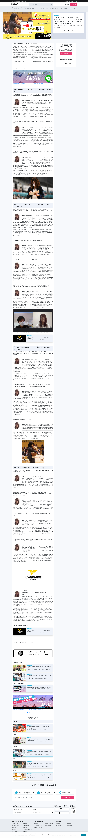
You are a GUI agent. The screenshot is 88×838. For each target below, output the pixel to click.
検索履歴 (69, 823)
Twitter (62, 809)
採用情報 (25, 831)
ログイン (67, 4)
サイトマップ (26, 825)
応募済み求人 (70, 825)
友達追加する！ (65, 53)
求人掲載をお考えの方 (68, 1)
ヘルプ (75, 1)
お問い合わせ (22, 812)
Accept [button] (83, 835)
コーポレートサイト (27, 829)
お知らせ (14, 829)
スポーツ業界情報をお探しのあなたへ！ (66, 45)
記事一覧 (22, 7)
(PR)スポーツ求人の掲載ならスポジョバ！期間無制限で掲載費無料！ (28, 709)
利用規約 (25, 823)
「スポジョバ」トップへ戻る (33, 712)
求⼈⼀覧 (14, 827)
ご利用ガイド (43, 809)
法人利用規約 (48, 825)
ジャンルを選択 (44, 793)
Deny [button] (78, 835)
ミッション (14, 831)
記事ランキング (33, 718)
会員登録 (73, 4)
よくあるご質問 (22, 809)
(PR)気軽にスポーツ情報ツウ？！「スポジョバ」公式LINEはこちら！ (28, 83)
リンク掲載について (38, 825)
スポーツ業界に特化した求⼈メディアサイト (20, 1)
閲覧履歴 (58, 823)
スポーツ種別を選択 (23, 793)
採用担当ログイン (38, 827)
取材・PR (56, 15)
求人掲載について (43, 812)
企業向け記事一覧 (49, 823)
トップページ (15, 7)
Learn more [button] (5, 835)
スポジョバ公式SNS (66, 59)
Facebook (62, 813)
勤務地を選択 (65, 793)
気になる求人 (59, 825)
